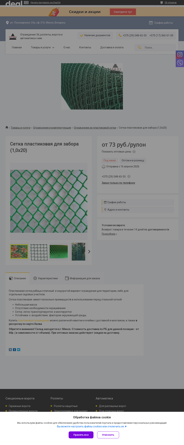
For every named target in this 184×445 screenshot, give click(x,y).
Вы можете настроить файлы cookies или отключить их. (91, 426)
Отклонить (108, 434)
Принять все (81, 434)
